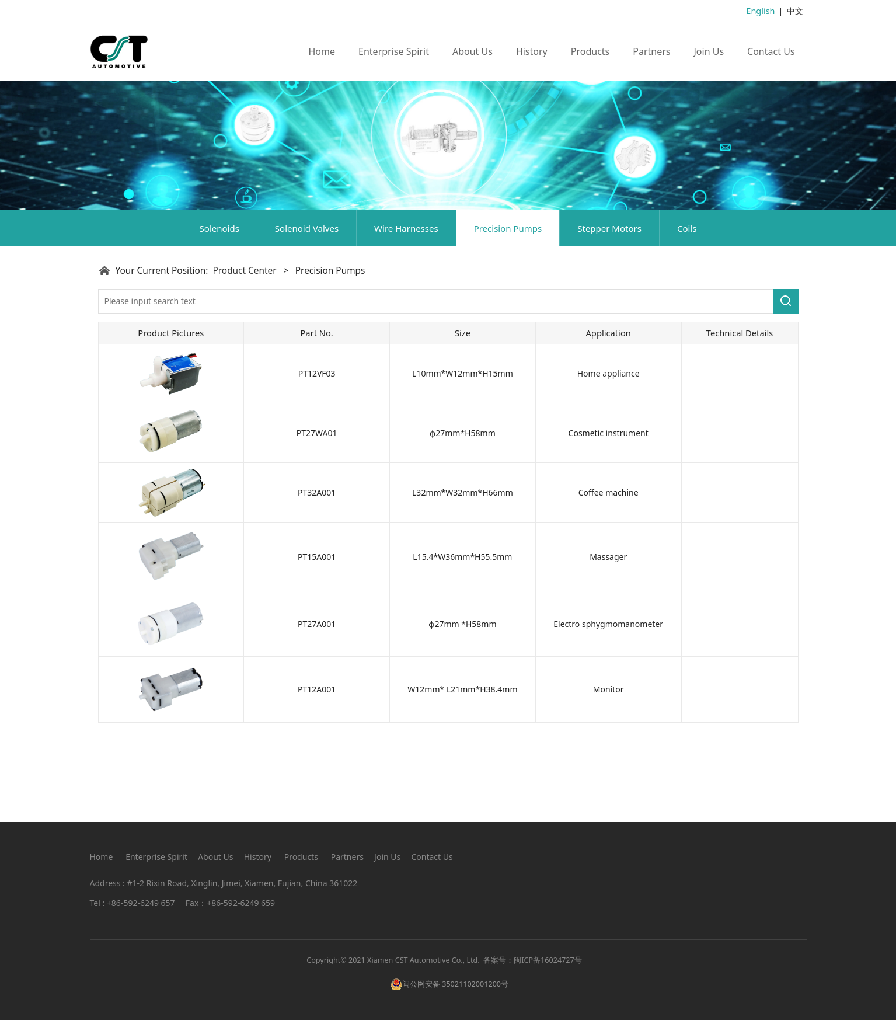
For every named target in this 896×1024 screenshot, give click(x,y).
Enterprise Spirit (393, 50)
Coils (686, 308)
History (532, 50)
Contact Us (770, 50)
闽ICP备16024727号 (547, 964)
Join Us (708, 50)
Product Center (244, 350)
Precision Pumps (508, 308)
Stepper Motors (609, 308)
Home (322, 50)
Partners (651, 50)
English (761, 10)
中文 (795, 10)
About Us (472, 50)
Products (590, 50)
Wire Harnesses (406, 308)
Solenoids (219, 308)
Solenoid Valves (307, 308)
